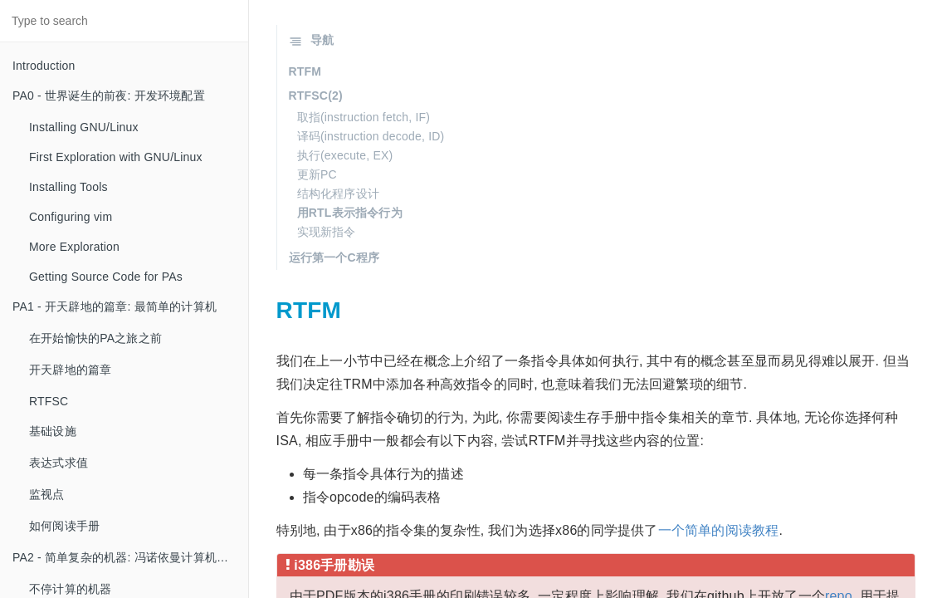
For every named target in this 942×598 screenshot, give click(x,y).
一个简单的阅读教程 (718, 530)
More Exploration (74, 246)
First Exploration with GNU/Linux (116, 157)
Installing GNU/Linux (84, 127)
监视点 (47, 494)
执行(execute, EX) (345, 155)
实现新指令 (326, 231)
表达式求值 (58, 462)
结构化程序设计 (338, 193)
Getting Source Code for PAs (106, 276)
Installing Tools (68, 187)
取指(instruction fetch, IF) (364, 117)
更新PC (317, 174)
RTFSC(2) (316, 95)
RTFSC (48, 401)
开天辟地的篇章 (70, 369)
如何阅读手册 (64, 525)
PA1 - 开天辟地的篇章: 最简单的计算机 (114, 306)
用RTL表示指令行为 (350, 212)
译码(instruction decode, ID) (371, 136)
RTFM (305, 71)
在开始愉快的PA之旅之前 (95, 338)
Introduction (44, 65)
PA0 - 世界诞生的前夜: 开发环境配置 (108, 95)
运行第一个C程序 (334, 257)
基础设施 (52, 431)
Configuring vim (70, 216)
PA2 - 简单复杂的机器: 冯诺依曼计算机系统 (126, 557)
